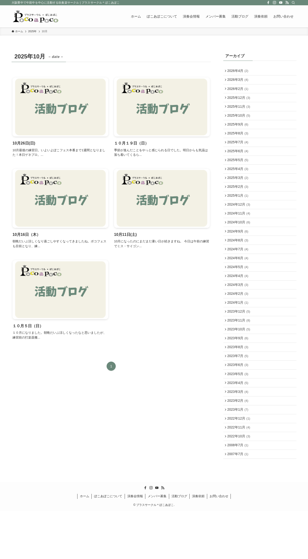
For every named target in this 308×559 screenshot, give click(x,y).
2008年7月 (238, 491)
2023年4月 (238, 421)
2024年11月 (239, 231)
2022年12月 (239, 461)
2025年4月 (238, 181)
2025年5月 (238, 171)
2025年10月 (239, 121)
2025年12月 (239, 101)
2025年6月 (238, 161)
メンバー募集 (157, 544)
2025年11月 (239, 111)
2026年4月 (238, 71)
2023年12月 (239, 341)
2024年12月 (239, 221)
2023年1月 (238, 451)
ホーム (84, 544)
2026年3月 (238, 81)
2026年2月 (238, 91)
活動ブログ (179, 544)
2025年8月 (238, 141)
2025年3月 (238, 191)
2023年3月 (238, 431)
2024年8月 (238, 261)
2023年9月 (238, 371)
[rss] (287, 2)
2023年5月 (238, 411)
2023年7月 (238, 391)
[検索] (293, 2)
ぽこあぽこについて (108, 544)
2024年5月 (238, 291)
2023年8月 (238, 381)
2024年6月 (238, 281)
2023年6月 (238, 401)
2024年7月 (238, 271)
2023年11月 (239, 351)
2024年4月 (238, 301)
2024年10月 (239, 241)
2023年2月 (238, 441)
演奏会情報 (135, 544)
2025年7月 (238, 151)
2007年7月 (238, 501)
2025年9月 (238, 131)
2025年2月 (238, 201)
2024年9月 (238, 251)
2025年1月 (238, 211)
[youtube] (281, 2)
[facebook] (268, 2)
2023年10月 (239, 361)
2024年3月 (238, 311)
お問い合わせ (219, 544)
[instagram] (274, 2)
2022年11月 (239, 471)
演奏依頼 (198, 544)
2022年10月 (239, 481)
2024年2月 (238, 321)
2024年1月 (238, 331)
